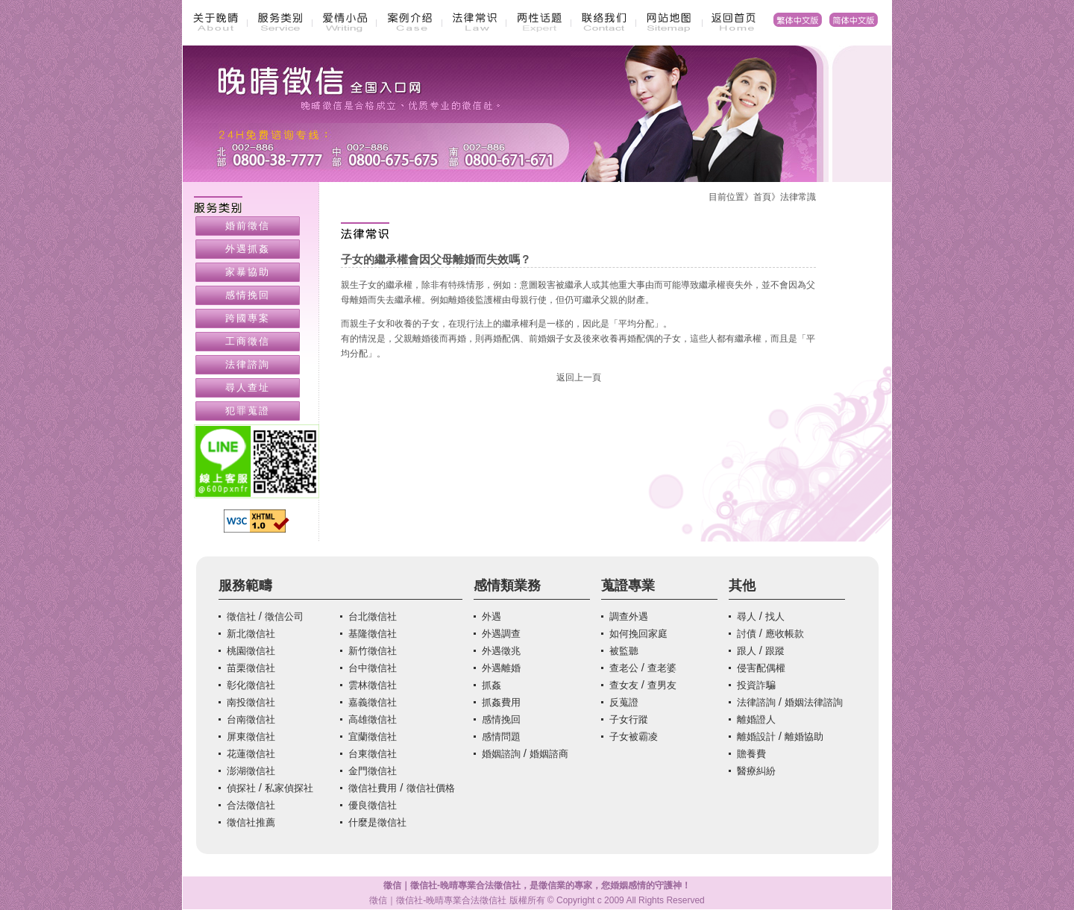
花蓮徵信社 (251, 753)
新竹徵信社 (372, 650)
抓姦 (491, 685)
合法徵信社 (251, 805)
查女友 (623, 685)
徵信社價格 (430, 788)
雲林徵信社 (372, 685)
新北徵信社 (251, 633)
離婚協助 (804, 736)
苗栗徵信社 (251, 668)
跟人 (746, 650)
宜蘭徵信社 (372, 736)
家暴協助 (247, 271)
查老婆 (661, 668)
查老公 (623, 668)
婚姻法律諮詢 (814, 702)
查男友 (661, 685)
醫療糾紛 (756, 770)
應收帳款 (784, 633)
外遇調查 (501, 633)
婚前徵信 (247, 225)
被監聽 (623, 650)
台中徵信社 (372, 668)
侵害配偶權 (761, 668)
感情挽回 (247, 295)
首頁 (762, 197)
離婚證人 (756, 719)
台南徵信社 (251, 719)
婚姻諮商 (549, 753)
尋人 (746, 616)
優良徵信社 (372, 805)
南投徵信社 (251, 702)
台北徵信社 (372, 616)
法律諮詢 (247, 364)
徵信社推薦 (251, 822)
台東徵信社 (372, 753)
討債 (746, 633)
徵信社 (241, 616)
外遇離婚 (501, 668)
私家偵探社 (289, 788)
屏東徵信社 (251, 736)
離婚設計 (756, 736)
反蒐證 (623, 702)
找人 (775, 616)
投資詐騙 (756, 685)
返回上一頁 (578, 377)
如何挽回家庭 (638, 633)
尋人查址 (247, 387)
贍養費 (751, 753)
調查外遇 (628, 616)
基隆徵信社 (372, 633)
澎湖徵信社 (251, 770)
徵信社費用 (372, 788)
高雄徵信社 (372, 719)
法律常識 (798, 197)
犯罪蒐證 (247, 410)
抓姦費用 (501, 702)
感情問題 (501, 736)
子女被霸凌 (633, 736)
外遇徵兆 (501, 650)
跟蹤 (775, 650)
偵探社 (241, 788)
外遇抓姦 (247, 248)
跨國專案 (247, 318)
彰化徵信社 (251, 685)
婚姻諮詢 (501, 753)
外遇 (491, 616)
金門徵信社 (372, 770)
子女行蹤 (628, 719)
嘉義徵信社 (372, 702)
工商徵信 (247, 341)
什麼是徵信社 (377, 822)
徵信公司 (284, 616)
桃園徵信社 (251, 650)
